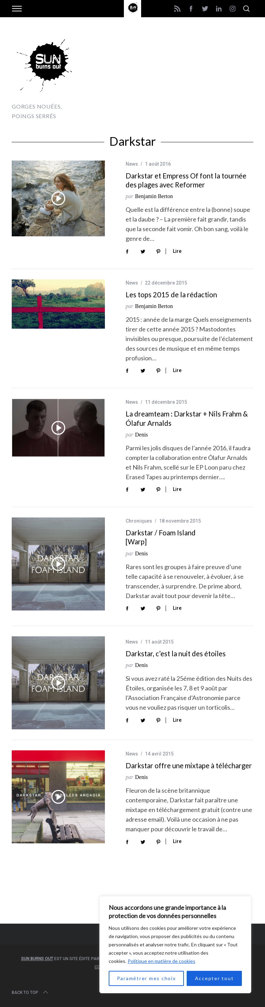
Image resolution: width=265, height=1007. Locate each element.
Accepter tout (214, 978)
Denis (141, 435)
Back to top (30, 992)
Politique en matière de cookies (161, 961)
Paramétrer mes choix (146, 978)
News (132, 164)
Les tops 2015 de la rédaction (171, 294)
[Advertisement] (172, 76)
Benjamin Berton (154, 196)
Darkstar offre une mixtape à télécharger (189, 765)
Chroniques (139, 521)
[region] (175, 944)
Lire (177, 251)
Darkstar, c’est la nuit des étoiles (176, 653)
